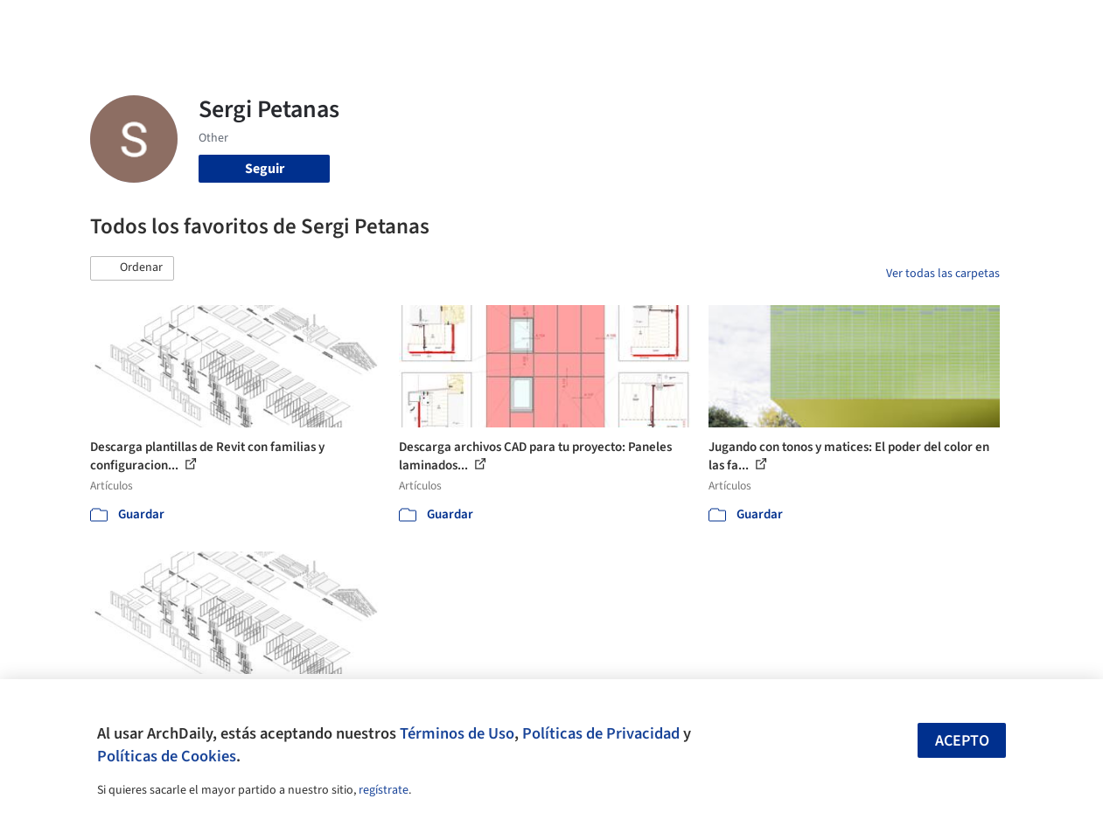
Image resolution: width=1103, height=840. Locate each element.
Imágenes (511, 24)
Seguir (264, 168)
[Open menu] (1048, 24)
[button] (132, 268)
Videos (750, 24)
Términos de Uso (457, 733)
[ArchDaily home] (56, 24)
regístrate (383, 790)
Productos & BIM (603, 24)
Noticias (691, 24)
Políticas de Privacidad (601, 733)
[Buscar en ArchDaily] (272, 24)
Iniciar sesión (845, 24)
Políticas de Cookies (166, 756)
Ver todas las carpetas (943, 273)
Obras (450, 24)
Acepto (962, 741)
